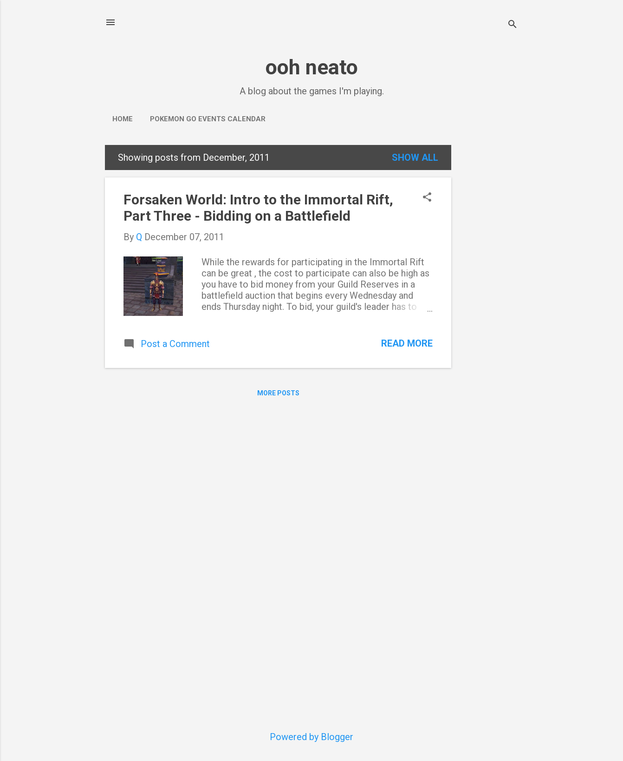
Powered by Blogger (311, 736)
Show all (415, 157)
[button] (427, 198)
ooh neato (312, 67)
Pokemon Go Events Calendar (208, 119)
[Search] (512, 25)
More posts (278, 393)
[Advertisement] (488, 284)
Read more (407, 343)
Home (122, 119)
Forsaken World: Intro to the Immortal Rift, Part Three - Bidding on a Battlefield (258, 207)
